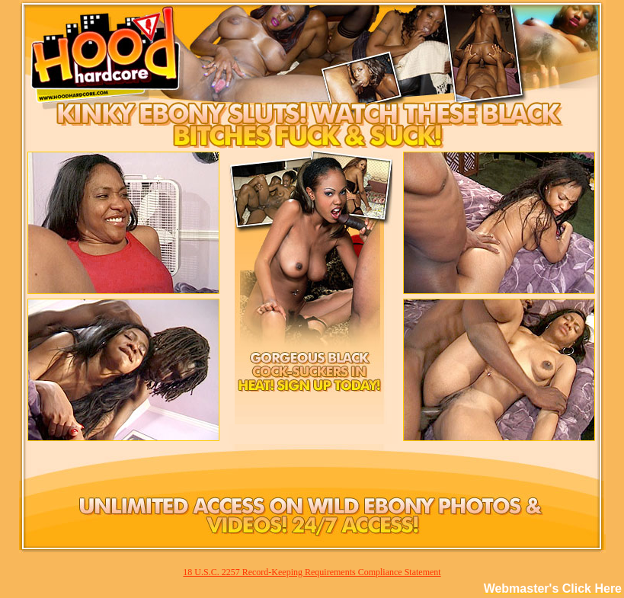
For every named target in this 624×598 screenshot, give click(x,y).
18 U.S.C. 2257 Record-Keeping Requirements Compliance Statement (311, 572)
